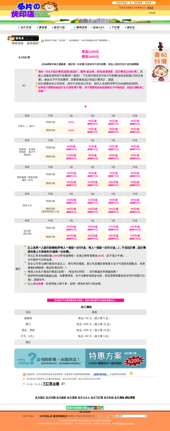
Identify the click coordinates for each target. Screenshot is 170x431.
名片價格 (119, 397)
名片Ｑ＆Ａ (84, 397)
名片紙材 (61, 397)
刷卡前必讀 (85, 411)
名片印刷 (51, 397)
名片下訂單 (97, 397)
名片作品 (109, 397)
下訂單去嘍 (50, 384)
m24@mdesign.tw (126, 423)
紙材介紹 (51, 275)
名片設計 (40, 397)
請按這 (150, 7)
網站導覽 (130, 397)
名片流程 (72, 397)
